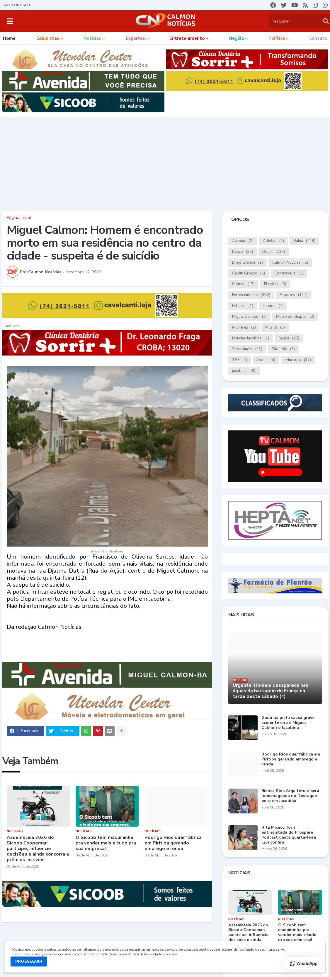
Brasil (273, 252)
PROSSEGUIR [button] (28, 961)
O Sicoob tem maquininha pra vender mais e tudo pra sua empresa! (106, 843)
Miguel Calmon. (249, 316)
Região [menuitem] (236, 38)
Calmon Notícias (290, 262)
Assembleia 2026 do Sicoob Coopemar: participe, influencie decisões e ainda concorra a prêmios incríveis (38, 849)
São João (283, 349)
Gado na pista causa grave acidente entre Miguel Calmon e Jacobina (287, 722)
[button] (9, 21)
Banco (242, 252)
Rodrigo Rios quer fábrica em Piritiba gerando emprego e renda (173, 843)
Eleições (275, 284)
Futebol (273, 306)
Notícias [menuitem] (92, 38)
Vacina (265, 360)
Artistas (273, 241)
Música (275, 327)
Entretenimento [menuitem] (187, 38)
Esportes (293, 295)
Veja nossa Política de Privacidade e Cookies (143, 954)
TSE (239, 360)
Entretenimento (251, 295)
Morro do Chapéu (295, 316)
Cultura (243, 284)
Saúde (288, 338)
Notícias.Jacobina (250, 338)
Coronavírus (288, 273)
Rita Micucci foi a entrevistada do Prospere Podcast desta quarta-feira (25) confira (288, 835)
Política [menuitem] (276, 38)
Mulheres (244, 327)
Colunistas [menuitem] (47, 38)
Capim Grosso (248, 273)
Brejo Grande (247, 262)
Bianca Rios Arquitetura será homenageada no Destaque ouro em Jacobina (290, 796)
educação (298, 360)
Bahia (304, 241)
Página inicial (19, 218)
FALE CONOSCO (16, 5)
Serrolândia (247, 349)
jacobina (244, 371)
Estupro (242, 306)
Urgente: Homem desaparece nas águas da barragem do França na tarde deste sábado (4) (270, 691)
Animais (243, 241)
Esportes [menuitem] (135, 38)
